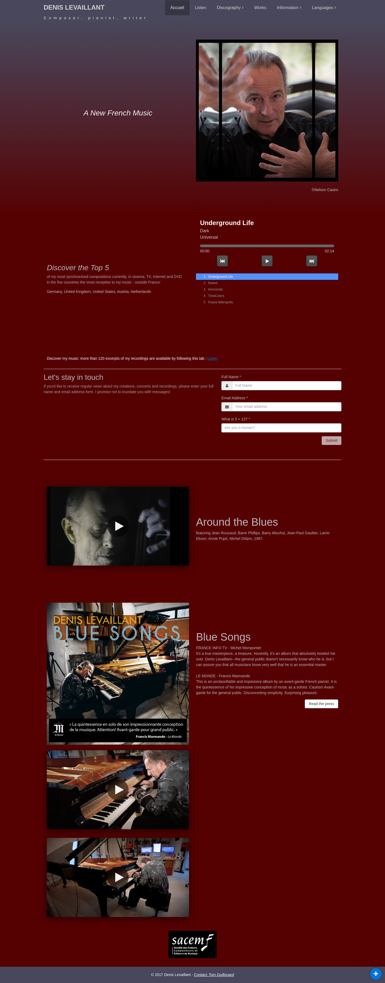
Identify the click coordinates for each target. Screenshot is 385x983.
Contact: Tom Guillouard (214, 975)
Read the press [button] (321, 704)
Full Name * (231, 377)
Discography (229, 7)
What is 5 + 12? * (235, 419)
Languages (322, 7)
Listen (200, 7)
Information (287, 7)
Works (260, 7)
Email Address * (234, 398)
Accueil (177, 7)
